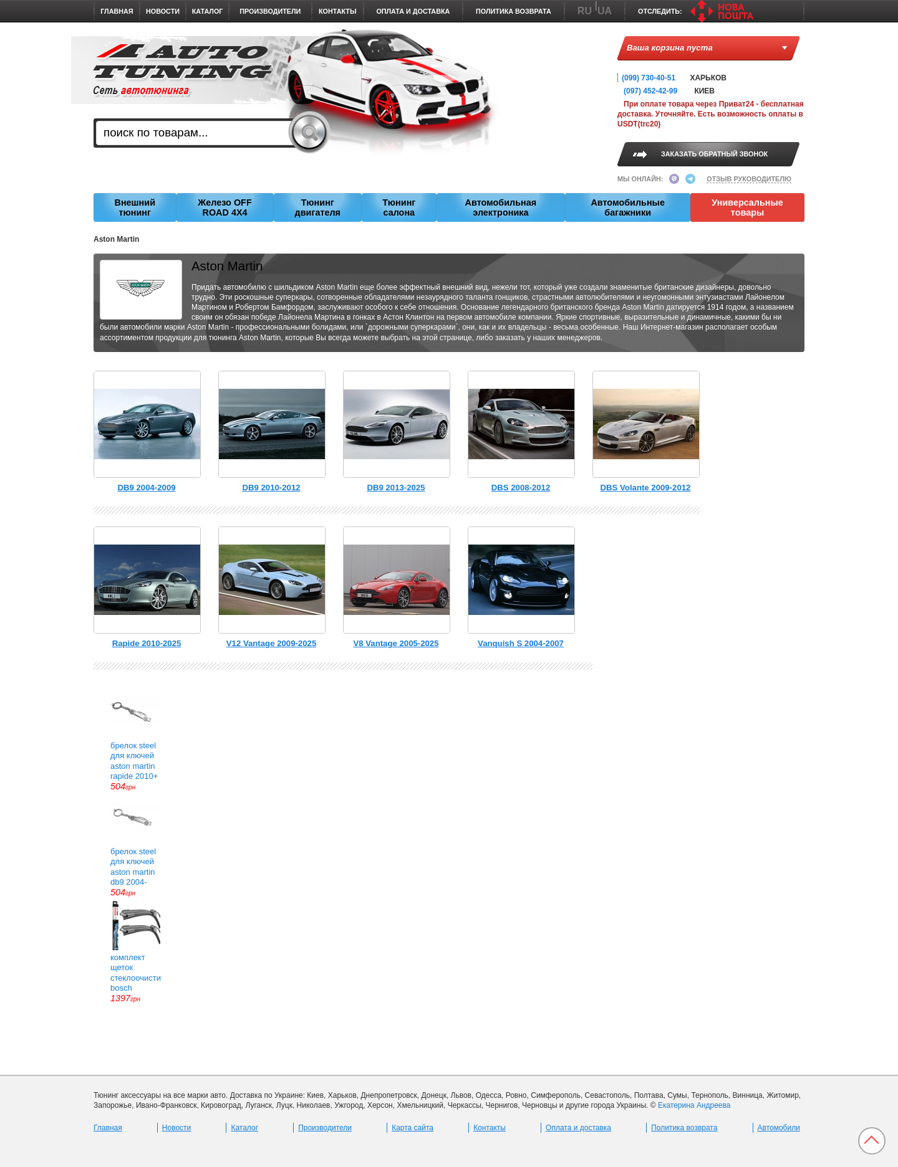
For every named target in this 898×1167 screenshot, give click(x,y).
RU (584, 11)
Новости (163, 11)
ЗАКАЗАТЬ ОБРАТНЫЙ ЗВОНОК (714, 154)
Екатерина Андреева (694, 1105)
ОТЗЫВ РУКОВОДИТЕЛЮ (749, 179)
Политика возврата (513, 11)
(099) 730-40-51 (648, 78)
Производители (270, 11)
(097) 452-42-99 (650, 91)
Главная (116, 11)
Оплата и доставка (413, 11)
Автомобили (779, 1127)
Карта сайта (412, 1127)
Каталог (207, 11)
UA (604, 11)
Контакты (338, 11)
